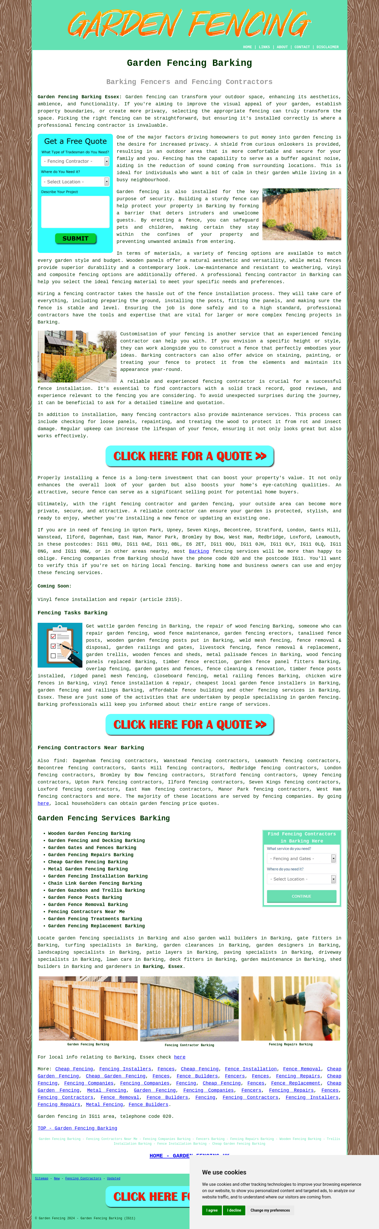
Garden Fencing (155, 1090)
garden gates (152, 669)
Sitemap (41, 1179)
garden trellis (106, 654)
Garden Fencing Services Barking (104, 818)
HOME (247, 47)
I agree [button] (212, 1210)
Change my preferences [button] (270, 1210)
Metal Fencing (106, 1090)
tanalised (310, 633)
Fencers (235, 1076)
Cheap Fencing (74, 1069)
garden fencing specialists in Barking (112, 938)
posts (180, 640)
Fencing (186, 1083)
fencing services (281, 690)
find (59, 760)
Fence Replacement (295, 1083)
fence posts (325, 669)
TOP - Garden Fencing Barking (77, 1128)
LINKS (264, 47)
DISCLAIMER (328, 47)
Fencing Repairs (298, 1076)
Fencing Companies (88, 1083)
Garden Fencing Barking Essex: (80, 97)
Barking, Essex (163, 966)
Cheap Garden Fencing (116, 1076)
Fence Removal (302, 1069)
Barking (199, 551)
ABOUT (282, 47)
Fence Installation (251, 1069)
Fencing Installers (125, 1069)
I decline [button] (234, 1210)
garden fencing (245, 633)
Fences (166, 1069)
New (57, 1179)
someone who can (319, 626)
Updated (113, 1179)
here (43, 803)
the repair (209, 626)
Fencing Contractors (65, 1097)
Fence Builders (197, 1076)
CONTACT (302, 47)
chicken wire (323, 676)
